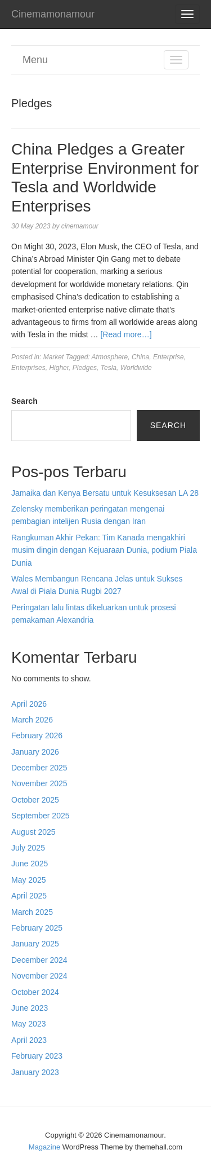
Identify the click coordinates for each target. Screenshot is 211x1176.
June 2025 (29, 863)
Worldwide (136, 368)
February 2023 (36, 1055)
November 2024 (39, 975)
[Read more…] (125, 334)
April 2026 (29, 703)
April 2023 (29, 1040)
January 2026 (35, 751)
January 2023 (35, 1072)
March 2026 (32, 719)
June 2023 (29, 1007)
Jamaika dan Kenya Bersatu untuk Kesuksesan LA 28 (105, 492)
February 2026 (36, 735)
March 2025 (32, 912)
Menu (35, 59)
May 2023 (28, 1023)
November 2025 (39, 783)
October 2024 (35, 992)
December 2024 (39, 959)
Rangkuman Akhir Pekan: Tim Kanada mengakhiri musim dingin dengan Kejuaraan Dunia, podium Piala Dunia (104, 550)
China (140, 357)
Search (24, 401)
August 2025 (33, 831)
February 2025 (36, 927)
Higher (59, 368)
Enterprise (168, 357)
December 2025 (39, 767)
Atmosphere (110, 357)
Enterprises (28, 368)
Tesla (108, 368)
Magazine (44, 1147)
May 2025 (28, 879)
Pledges (85, 368)
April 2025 (29, 895)
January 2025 (35, 943)
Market (53, 357)
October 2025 (35, 799)
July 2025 (28, 847)
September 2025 (40, 815)
